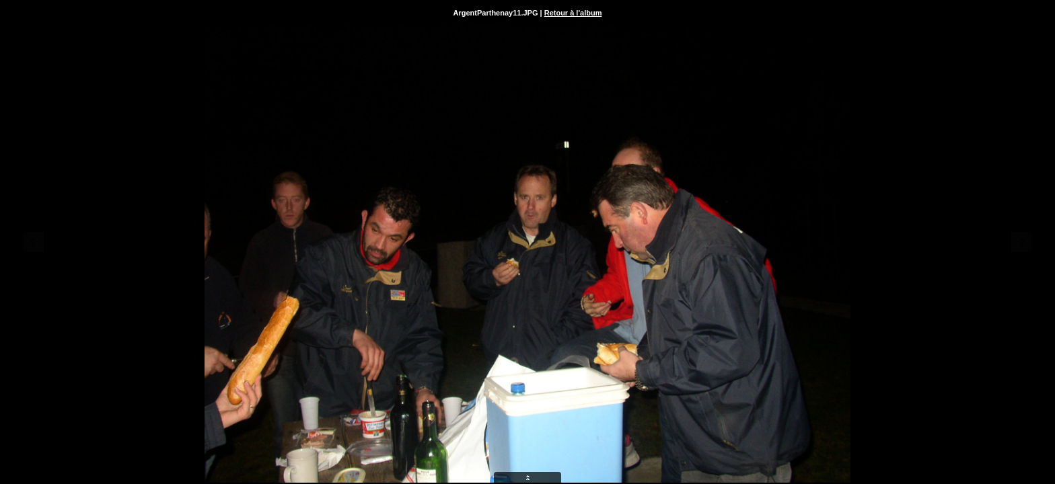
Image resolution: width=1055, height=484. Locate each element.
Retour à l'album (573, 13)
